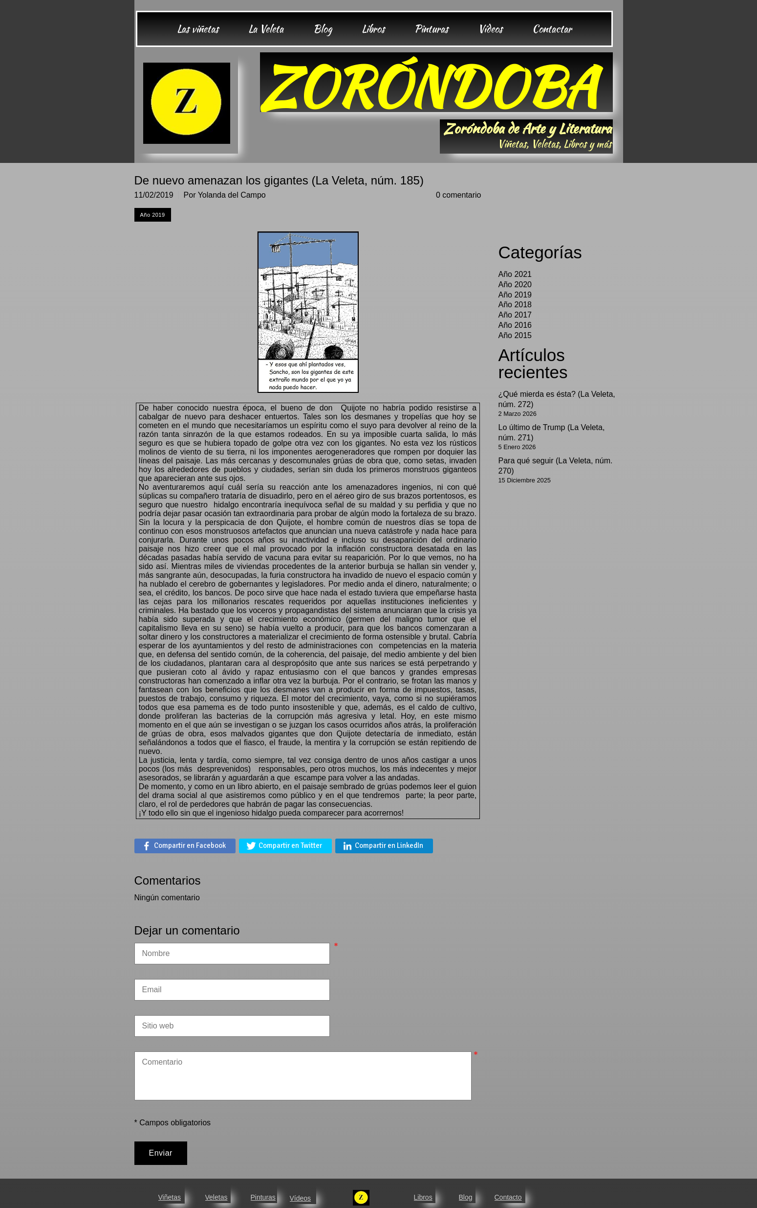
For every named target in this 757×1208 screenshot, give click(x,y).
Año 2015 (515, 335)
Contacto (508, 1197)
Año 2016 (515, 325)
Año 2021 (515, 274)
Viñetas (169, 1197)
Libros (423, 1197)
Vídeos (300, 1198)
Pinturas (263, 1197)
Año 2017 (515, 315)
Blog (466, 1197)
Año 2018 (515, 304)
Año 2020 (515, 284)
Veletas (216, 1197)
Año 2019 (515, 295)
